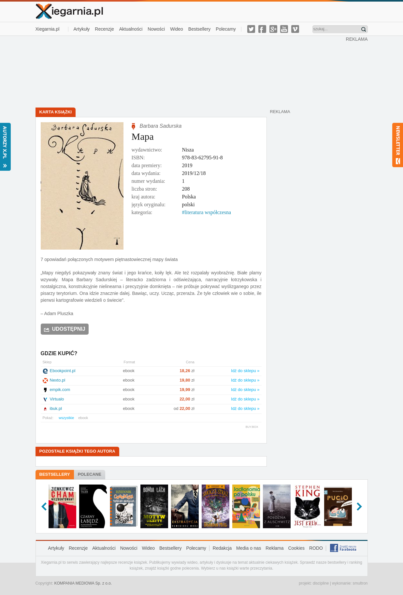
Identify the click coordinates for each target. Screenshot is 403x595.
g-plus (273, 29)
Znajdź (363, 29)
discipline (321, 583)
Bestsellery (199, 29)
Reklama (274, 548)
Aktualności (131, 29)
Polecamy (226, 29)
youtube (284, 29)
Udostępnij (68, 329)
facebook (262, 29)
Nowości (156, 29)
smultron (360, 583)
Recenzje (104, 29)
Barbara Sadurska (161, 126)
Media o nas (248, 548)
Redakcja (222, 548)
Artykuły (82, 29)
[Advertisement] (190, 71)
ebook (83, 418)
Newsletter (397, 145)
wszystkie (66, 418)
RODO (316, 548)
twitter (251, 29)
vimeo (295, 29)
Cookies (296, 548)
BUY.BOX (252, 426)
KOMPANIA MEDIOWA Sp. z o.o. (83, 583)
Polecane (89, 474)
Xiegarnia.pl (48, 29)
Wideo (176, 29)
